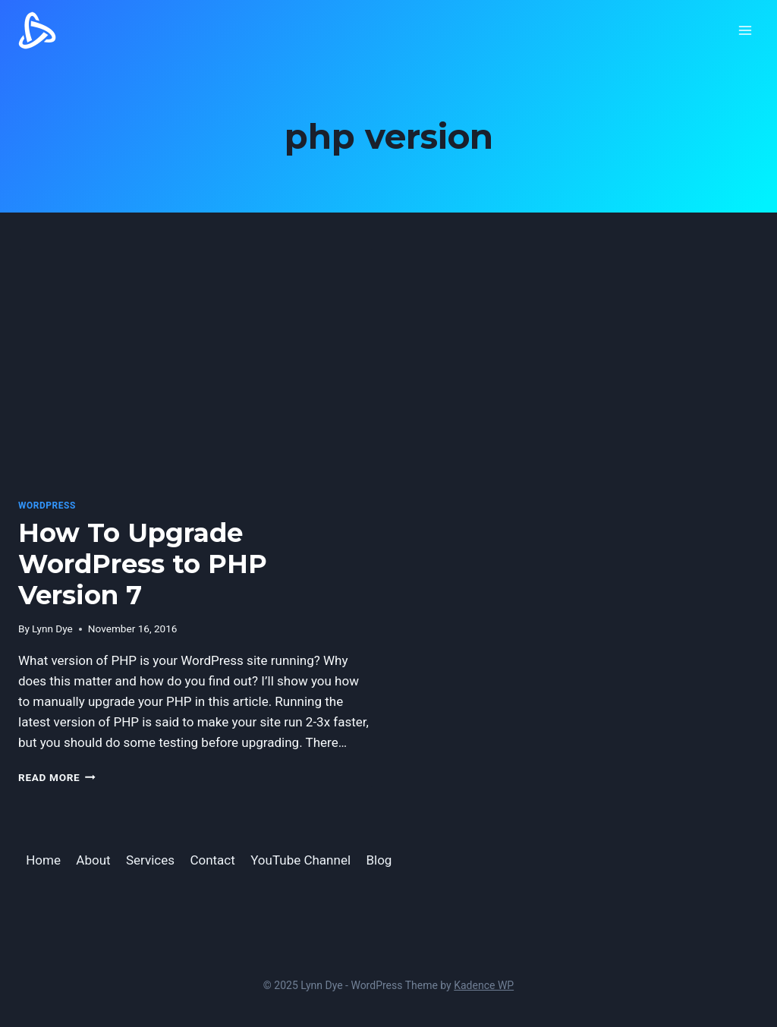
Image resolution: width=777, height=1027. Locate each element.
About (93, 860)
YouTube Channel (300, 860)
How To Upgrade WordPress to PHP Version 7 (142, 564)
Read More (57, 777)
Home (43, 860)
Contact (212, 860)
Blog (379, 860)
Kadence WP (484, 985)
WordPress (47, 505)
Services (150, 860)
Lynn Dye (52, 628)
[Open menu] (745, 30)
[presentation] (195, 367)
